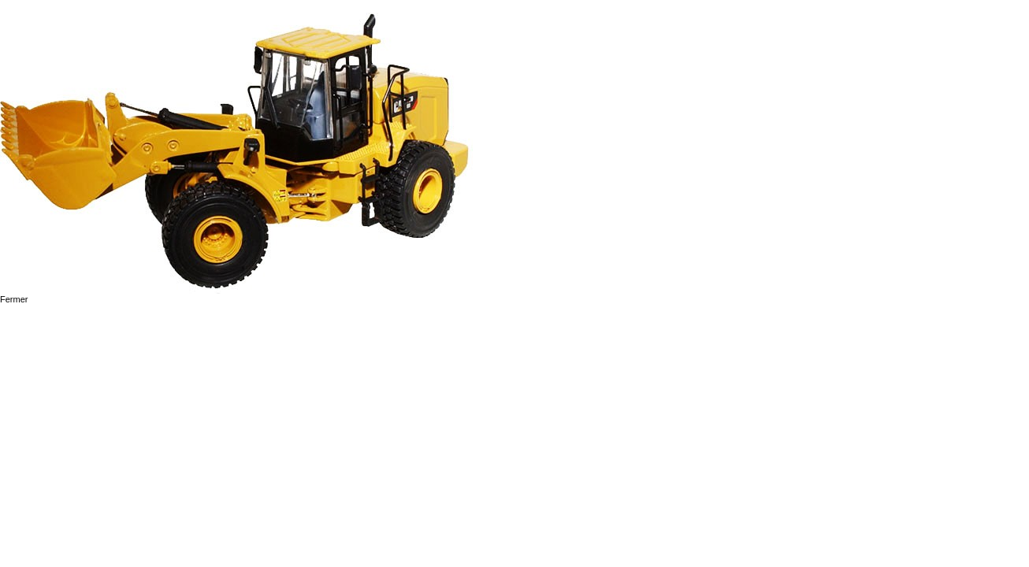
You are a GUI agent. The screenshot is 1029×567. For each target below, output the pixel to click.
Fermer (14, 299)
